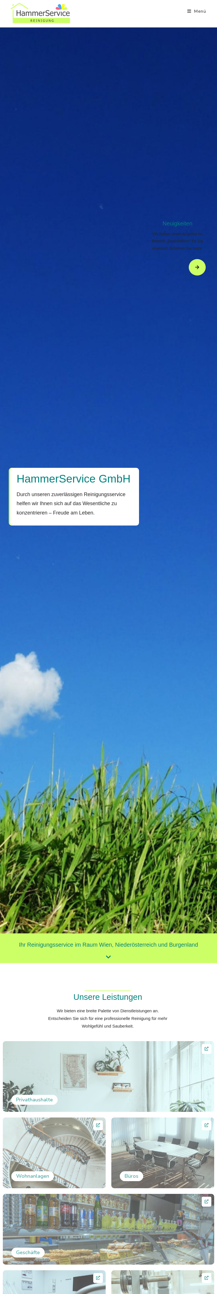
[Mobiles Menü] (196, 11)
